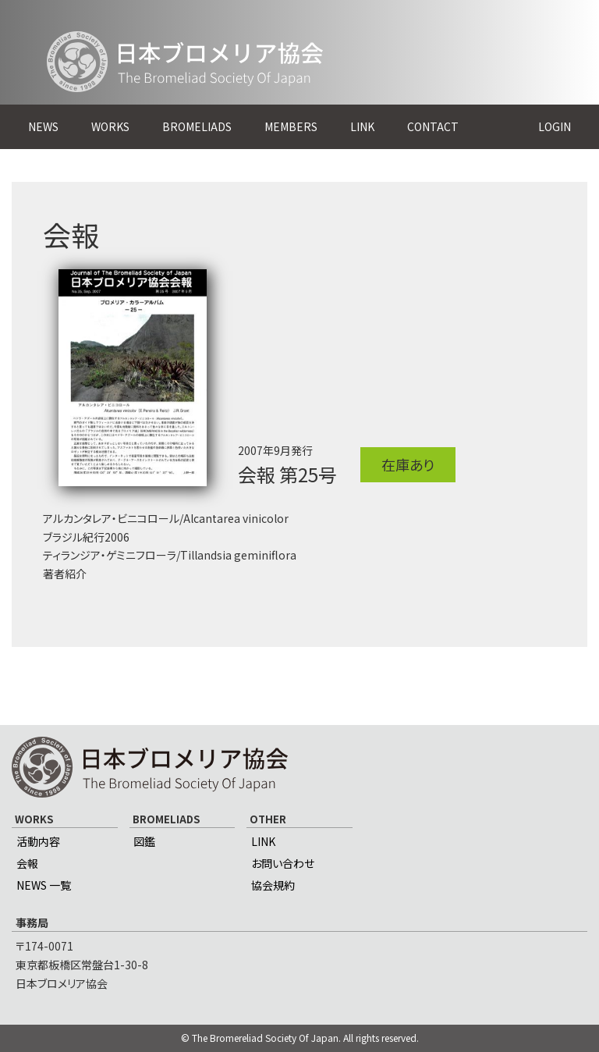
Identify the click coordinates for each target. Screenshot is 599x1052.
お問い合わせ (282, 863)
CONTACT (433, 126)
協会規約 (273, 885)
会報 (27, 863)
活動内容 (38, 841)
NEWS (43, 126)
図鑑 (144, 841)
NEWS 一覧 (43, 885)
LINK (362, 126)
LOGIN (554, 126)
